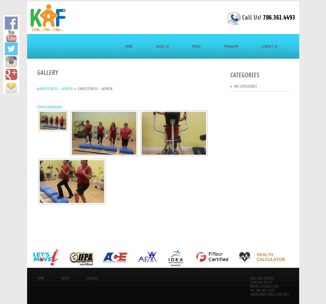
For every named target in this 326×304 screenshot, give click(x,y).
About (65, 278)
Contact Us (270, 47)
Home (129, 47)
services (92, 278)
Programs (231, 47)
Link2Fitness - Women (55, 89)
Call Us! (268, 17)
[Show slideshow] (49, 107)
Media (196, 47)
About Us (162, 47)
